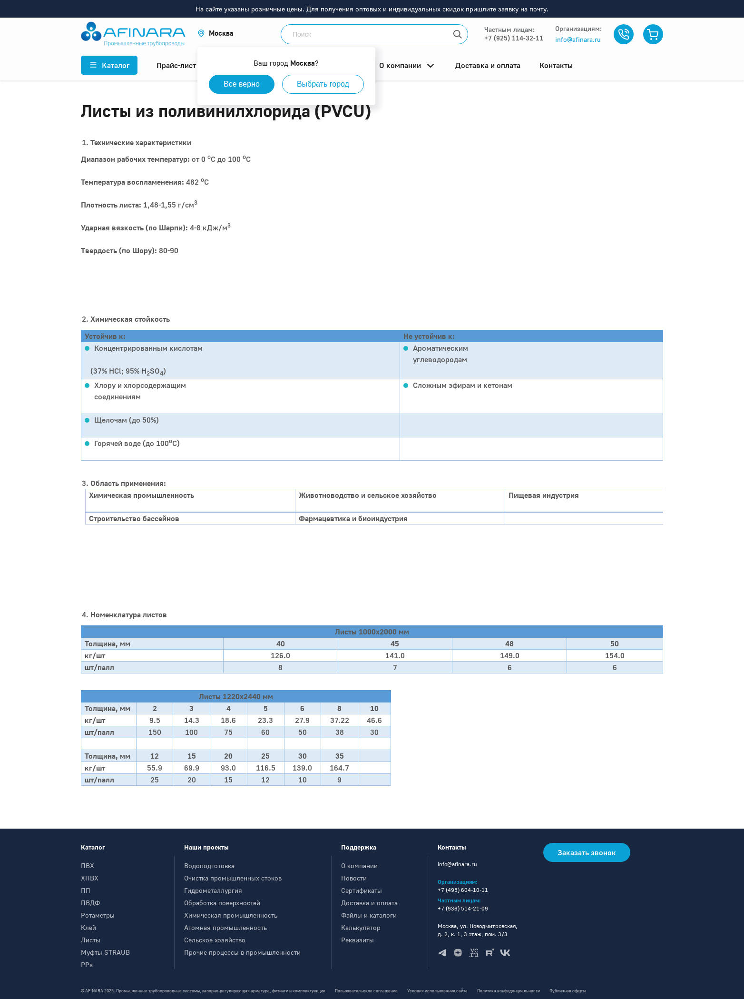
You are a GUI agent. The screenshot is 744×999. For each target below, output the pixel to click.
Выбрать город (323, 84)
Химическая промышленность (230, 915)
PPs (87, 964)
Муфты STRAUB (105, 952)
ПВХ (87, 865)
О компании (359, 865)
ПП (85, 890)
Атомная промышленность (225, 927)
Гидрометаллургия (213, 890)
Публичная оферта (568, 990)
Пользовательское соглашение (366, 990)
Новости (354, 878)
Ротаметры (98, 915)
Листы (90, 940)
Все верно (242, 84)
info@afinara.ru (578, 39)
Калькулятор (361, 927)
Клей (88, 927)
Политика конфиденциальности (508, 990)
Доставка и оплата (369, 903)
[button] (215, 33)
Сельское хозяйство (214, 940)
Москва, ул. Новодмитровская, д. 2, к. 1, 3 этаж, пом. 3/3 (478, 930)
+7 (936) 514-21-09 (463, 908)
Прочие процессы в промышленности (242, 952)
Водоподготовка (209, 865)
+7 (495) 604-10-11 (463, 889)
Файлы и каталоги (369, 915)
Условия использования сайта (437, 990)
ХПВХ (89, 878)
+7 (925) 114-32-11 (513, 38)
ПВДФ (90, 903)
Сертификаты (361, 890)
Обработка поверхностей (222, 903)
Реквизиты (357, 940)
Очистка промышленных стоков (233, 878)
